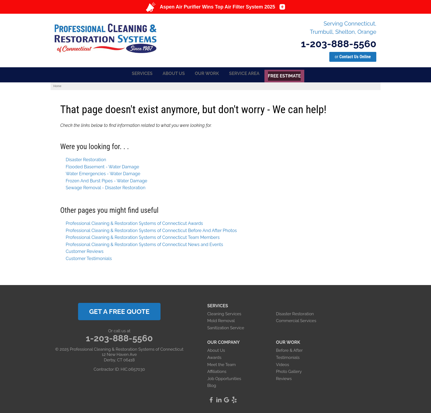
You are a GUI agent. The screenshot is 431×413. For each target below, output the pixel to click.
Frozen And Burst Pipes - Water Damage (106, 180)
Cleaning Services (224, 313)
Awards (214, 356)
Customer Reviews (84, 250)
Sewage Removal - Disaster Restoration (105, 187)
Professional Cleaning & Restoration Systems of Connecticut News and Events (144, 243)
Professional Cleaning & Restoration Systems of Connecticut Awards (134, 222)
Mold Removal (221, 319)
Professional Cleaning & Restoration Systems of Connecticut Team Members (143, 236)
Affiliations (216, 370)
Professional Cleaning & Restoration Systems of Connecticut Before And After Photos (151, 229)
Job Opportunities (224, 377)
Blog (211, 384)
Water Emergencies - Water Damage (103, 172)
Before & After (289, 349)
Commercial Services (296, 319)
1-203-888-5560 (338, 43)
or (353, 56)
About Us (216, 349)
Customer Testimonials (89, 257)
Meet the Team (221, 363)
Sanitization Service (225, 327)
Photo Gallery (289, 370)
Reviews (284, 377)
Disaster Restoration (86, 158)
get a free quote (119, 311)
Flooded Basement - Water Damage (102, 166)
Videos (282, 363)
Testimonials (288, 356)
